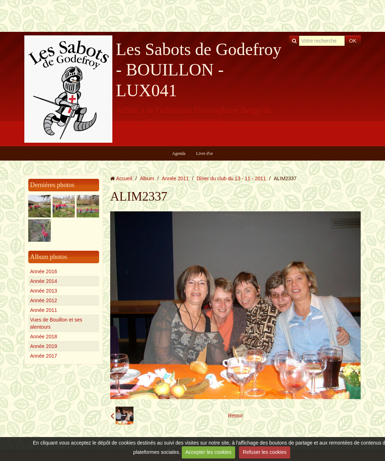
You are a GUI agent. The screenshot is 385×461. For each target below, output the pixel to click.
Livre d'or (204, 153)
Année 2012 (43, 300)
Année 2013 (43, 291)
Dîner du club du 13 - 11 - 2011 (231, 178)
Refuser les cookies (265, 452)
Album (147, 178)
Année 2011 (43, 310)
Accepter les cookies (208, 452)
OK (352, 41)
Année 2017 (43, 356)
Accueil (124, 178)
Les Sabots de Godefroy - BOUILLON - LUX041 (199, 70)
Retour (235, 415)
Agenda (178, 153)
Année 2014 (43, 281)
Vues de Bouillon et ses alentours (56, 323)
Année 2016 (43, 271)
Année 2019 (43, 346)
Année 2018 (43, 336)
